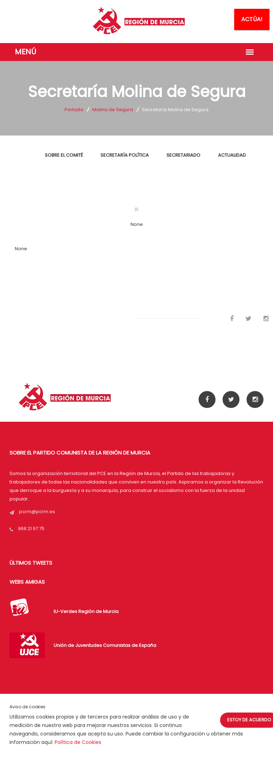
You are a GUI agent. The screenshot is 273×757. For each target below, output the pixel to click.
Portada (74, 109)
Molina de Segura (112, 109)
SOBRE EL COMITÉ (64, 155)
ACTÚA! (251, 19)
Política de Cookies (78, 742)
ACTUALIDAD (232, 155)
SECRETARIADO (183, 155)
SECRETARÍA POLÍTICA (125, 155)
